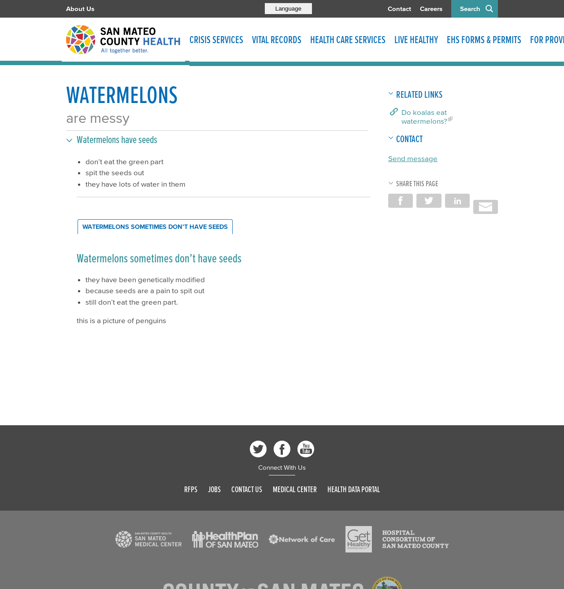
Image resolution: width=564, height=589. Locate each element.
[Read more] (148, 539)
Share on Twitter (428, 201)
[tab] (155, 226)
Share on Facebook (400, 201)
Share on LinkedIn (457, 201)
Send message (413, 158)
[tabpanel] (222, 288)
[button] (217, 139)
